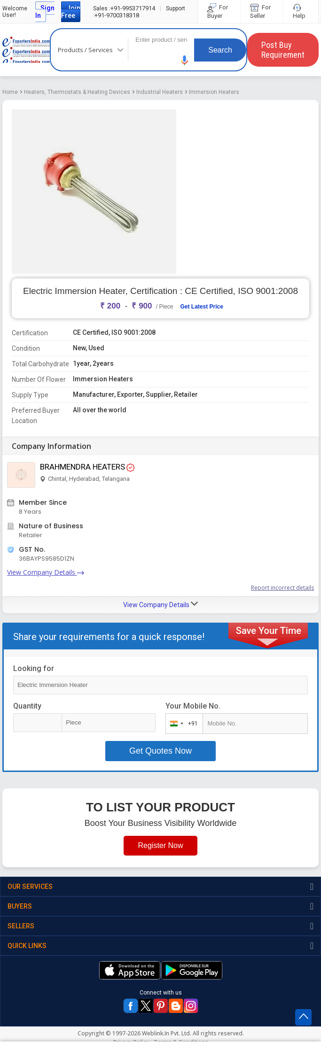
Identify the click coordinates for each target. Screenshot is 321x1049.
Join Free (70, 11)
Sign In (45, 11)
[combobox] (182, 723)
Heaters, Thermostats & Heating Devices (77, 92)
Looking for (33, 668)
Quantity (27, 706)
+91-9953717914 (124, 8)
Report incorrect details (282, 588)
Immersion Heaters (214, 92)
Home (10, 92)
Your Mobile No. (192, 706)
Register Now (160, 845)
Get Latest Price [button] (201, 306)
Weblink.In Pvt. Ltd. (166, 1033)
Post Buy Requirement (283, 50)
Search (220, 50)
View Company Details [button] (160, 604)
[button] (184, 60)
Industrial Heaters (159, 92)
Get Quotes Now (160, 751)
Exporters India (26, 50)
